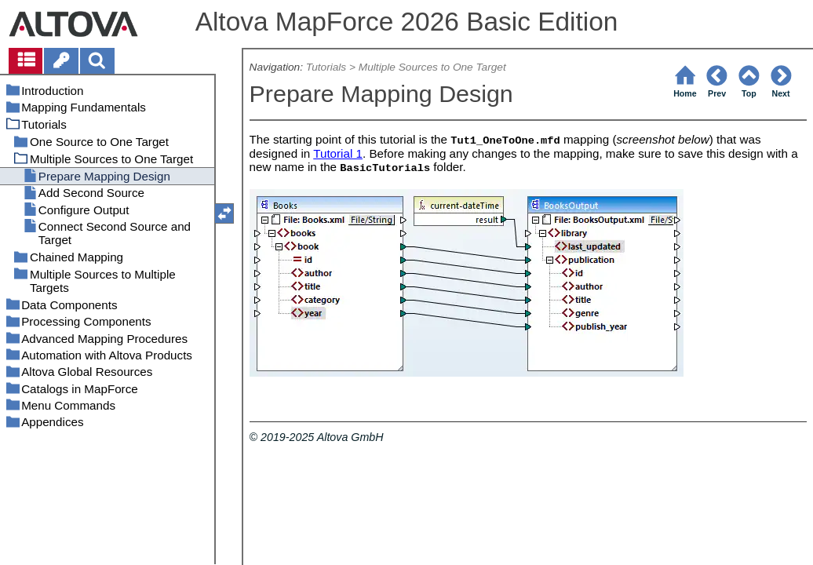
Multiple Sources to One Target (432, 67)
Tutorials (326, 67)
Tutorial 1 (338, 153)
